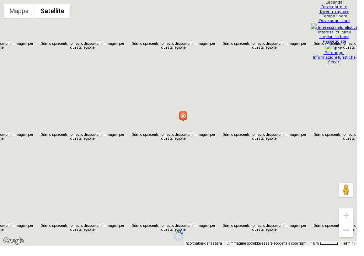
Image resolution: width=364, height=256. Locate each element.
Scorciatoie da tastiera (204, 243)
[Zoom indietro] (346, 230)
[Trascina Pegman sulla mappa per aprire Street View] (346, 190)
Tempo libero (334, 16)
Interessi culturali (335, 30)
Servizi (335, 57)
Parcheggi (334, 48)
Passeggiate (334, 39)
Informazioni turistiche (335, 53)
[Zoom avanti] (346, 215)
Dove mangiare (335, 11)
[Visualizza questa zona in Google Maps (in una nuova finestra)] (13, 241)
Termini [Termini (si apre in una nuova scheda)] (348, 243)
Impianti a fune (334, 34)
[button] (182, 117)
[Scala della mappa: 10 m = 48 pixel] (324, 243)
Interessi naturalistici (335, 25)
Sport (334, 44)
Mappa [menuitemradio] (19, 11)
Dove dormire (334, 7)
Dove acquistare (334, 20)
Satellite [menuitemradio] (52, 11)
